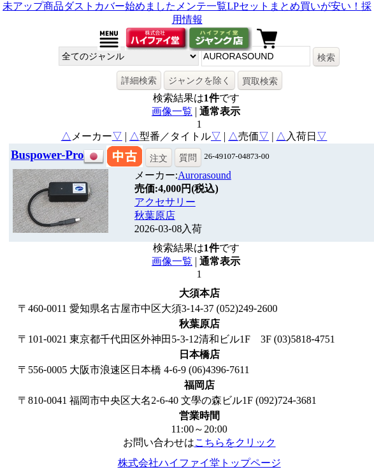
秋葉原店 (154, 215)
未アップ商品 (33, 6)
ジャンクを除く (199, 80)
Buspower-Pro (47, 154)
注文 (159, 158)
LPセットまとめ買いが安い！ (294, 6)
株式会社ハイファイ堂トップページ (199, 462)
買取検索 (260, 81)
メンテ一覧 (201, 6)
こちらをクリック (235, 442)
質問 (188, 157)
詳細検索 (139, 80)
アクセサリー (165, 201)
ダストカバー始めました (120, 6)
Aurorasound (204, 175)
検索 (326, 57)
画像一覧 (172, 111)
